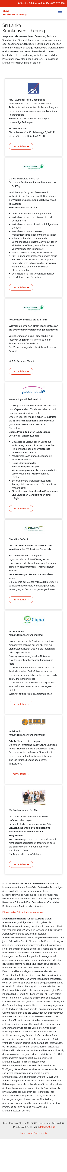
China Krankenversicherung (15, 12)
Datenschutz (40, 1133)
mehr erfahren (21, 146)
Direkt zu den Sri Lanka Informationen (22, 912)
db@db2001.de (47, 1126)
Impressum (26, 1133)
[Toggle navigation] (60, 13)
